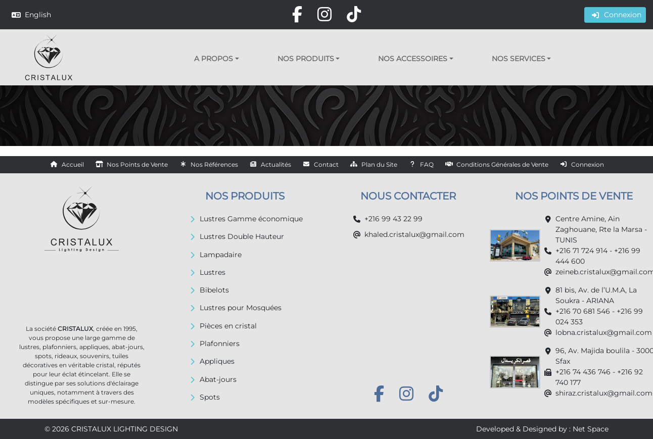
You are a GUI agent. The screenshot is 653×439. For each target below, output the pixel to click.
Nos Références (214, 164)
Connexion (587, 164)
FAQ (427, 164)
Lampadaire (221, 254)
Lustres (212, 272)
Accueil (73, 164)
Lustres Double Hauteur (242, 236)
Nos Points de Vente (137, 164)
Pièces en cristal (228, 325)
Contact (326, 164)
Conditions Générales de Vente (502, 164)
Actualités (276, 164)
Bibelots (214, 290)
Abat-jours (218, 379)
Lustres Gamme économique (251, 218)
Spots (210, 397)
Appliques (217, 361)
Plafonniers (220, 343)
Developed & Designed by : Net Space (542, 428)
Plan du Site (379, 164)
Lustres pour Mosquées (241, 307)
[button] (216, 58)
